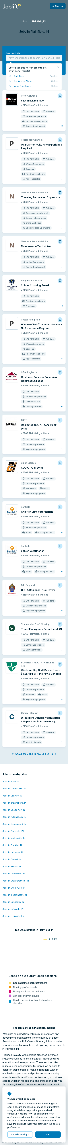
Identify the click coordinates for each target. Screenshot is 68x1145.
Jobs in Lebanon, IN (12, 852)
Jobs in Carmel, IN (11, 859)
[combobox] (34, 58)
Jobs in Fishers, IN (11, 866)
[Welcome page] (11, 6)
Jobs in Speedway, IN (13, 810)
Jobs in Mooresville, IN (14, 788)
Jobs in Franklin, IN (12, 845)
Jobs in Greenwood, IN (14, 824)
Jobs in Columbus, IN (13, 902)
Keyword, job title (13, 53)
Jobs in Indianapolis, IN (14, 817)
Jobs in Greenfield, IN (13, 873)
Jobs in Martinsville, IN (13, 838)
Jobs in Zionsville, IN (13, 831)
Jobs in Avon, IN (10, 781)
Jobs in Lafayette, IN (13, 909)
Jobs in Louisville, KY (13, 916)
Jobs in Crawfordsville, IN (15, 880)
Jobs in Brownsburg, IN (14, 802)
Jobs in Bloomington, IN (14, 895)
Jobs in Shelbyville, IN (13, 887)
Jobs (24, 21)
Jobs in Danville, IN (12, 795)
